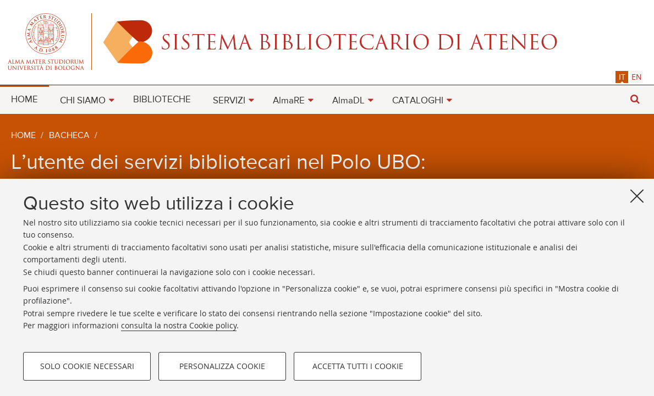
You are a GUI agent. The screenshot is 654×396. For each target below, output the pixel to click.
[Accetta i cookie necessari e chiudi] (637, 196)
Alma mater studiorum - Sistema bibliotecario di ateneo (327, 41)
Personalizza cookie (222, 366)
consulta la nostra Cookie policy (179, 325)
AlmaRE (289, 101)
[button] (634, 99)
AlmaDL (348, 101)
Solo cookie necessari (87, 366)
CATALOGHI (417, 101)
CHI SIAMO (83, 101)
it (622, 77)
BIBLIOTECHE (162, 100)
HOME (24, 100)
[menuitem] (24, 99)
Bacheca (69, 135)
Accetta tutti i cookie (357, 366)
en (636, 77)
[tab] (621, 76)
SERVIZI (229, 101)
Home (23, 135)
